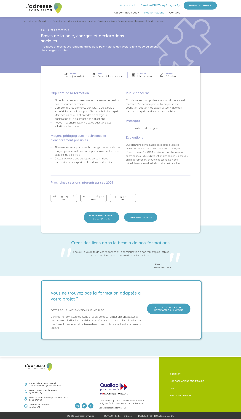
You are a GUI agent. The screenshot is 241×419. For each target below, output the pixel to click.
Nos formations (154, 12)
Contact (174, 12)
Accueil (27, 21)
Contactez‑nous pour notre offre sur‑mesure (168, 308)
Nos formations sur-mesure (187, 381)
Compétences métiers (63, 21)
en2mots (128, 416)
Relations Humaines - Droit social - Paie (96, 21)
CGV (172, 388)
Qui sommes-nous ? (126, 12)
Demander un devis (200, 5)
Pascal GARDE (167, 416)
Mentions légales (180, 395)
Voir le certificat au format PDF (112, 408)
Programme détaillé (101, 217)
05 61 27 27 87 (171, 5)
